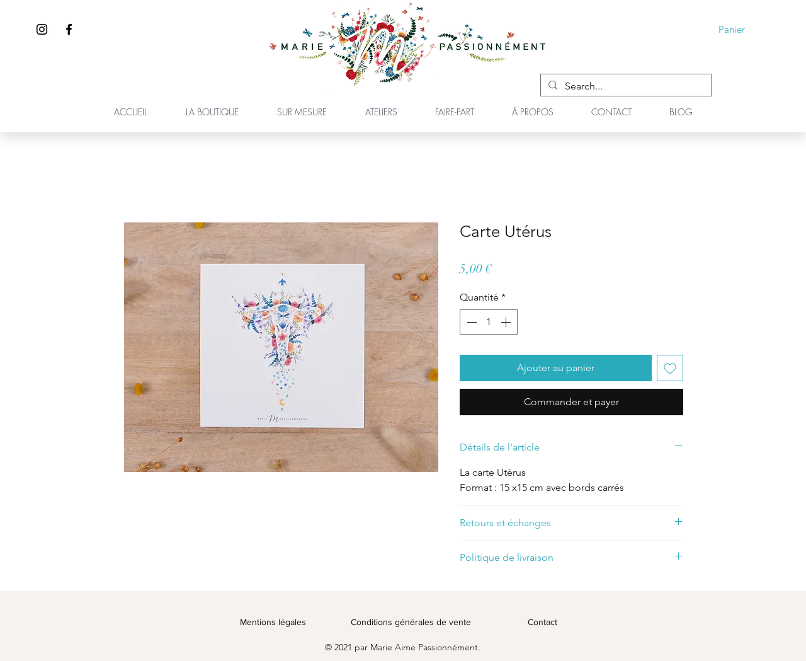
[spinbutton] (488, 322)
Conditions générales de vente (411, 622)
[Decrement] (470, 322)
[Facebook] (69, 29)
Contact (542, 622)
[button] (740, 29)
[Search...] (624, 86)
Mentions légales (273, 622)
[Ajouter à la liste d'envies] (670, 368)
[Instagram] (42, 29)
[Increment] (507, 322)
